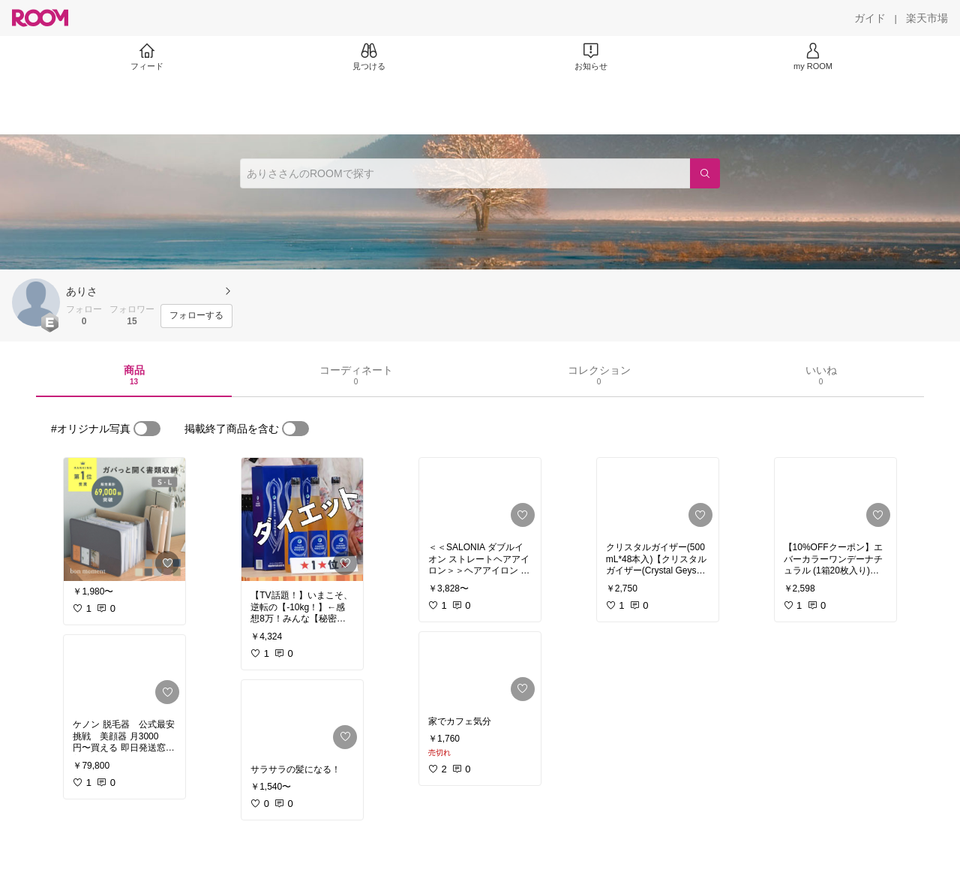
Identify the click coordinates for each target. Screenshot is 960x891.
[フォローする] (196, 316)
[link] (124, 519)
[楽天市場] (927, 18)
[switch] (147, 428)
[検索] (705, 173)
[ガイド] (870, 18)
